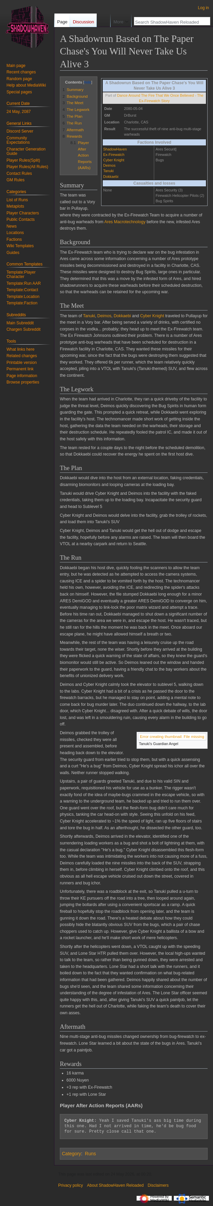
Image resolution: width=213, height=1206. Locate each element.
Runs (90, 1153)
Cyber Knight (113, 160)
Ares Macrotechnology (124, 221)
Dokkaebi (110, 177)
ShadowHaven (115, 149)
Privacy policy (70, 1185)
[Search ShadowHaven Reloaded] (168, 35)
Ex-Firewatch (113, 155)
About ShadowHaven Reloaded (115, 1185)
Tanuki (108, 171)
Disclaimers (158, 1185)
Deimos (109, 165)
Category (71, 1153)
